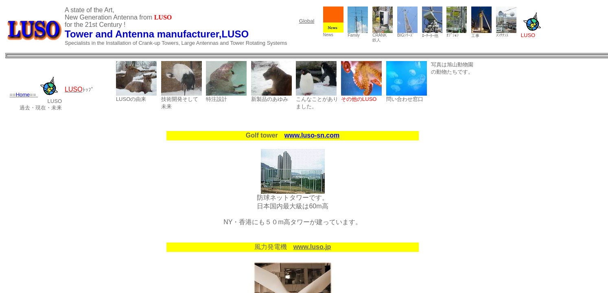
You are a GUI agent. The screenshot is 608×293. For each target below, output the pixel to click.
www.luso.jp (312, 246)
